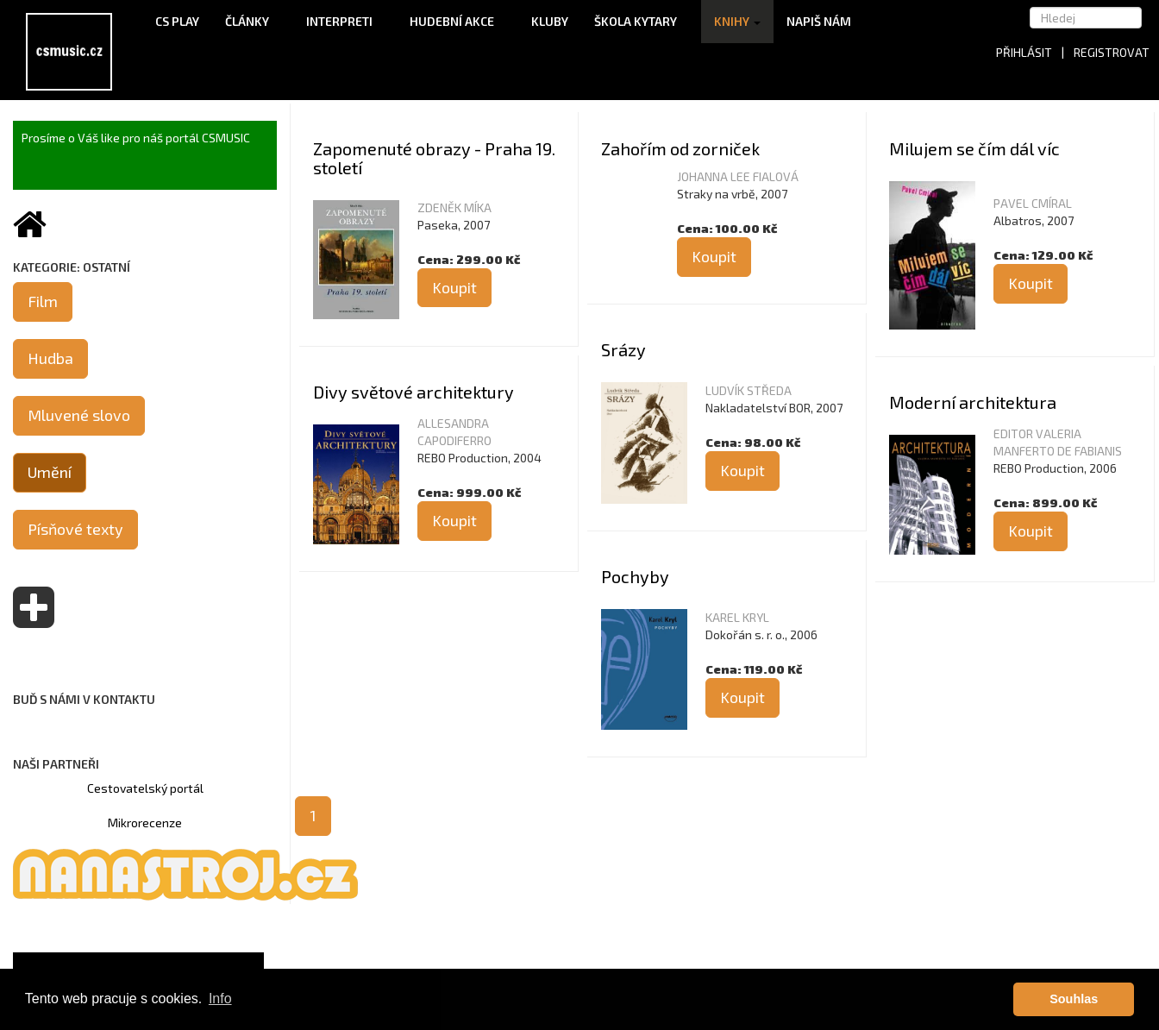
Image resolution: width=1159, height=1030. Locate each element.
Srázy (623, 349)
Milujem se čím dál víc (974, 148)
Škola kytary (641, 21)
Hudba (50, 358)
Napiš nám (818, 21)
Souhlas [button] (1073, 999)
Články (252, 21)
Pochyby (635, 576)
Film (43, 301)
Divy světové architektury (413, 391)
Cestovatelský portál (145, 788)
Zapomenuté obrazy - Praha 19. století (434, 158)
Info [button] (220, 998)
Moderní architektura (972, 402)
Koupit (454, 287)
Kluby (549, 21)
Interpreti (345, 21)
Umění (50, 471)
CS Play (177, 21)
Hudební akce (457, 21)
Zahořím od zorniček (680, 148)
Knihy (737, 21)
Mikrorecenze (145, 822)
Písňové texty (75, 528)
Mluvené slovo (79, 414)
